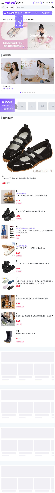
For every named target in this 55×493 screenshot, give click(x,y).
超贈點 (46, 13)
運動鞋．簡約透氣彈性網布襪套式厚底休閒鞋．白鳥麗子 (34, 316)
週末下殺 (21, 21)
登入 (37, 3)
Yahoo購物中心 (14, 2)
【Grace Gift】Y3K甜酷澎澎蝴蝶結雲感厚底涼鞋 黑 (33, 263)
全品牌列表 (7, 109)
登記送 (19, 13)
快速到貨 (19, 17)
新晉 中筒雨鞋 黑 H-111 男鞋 (25, 333)
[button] (23, 47)
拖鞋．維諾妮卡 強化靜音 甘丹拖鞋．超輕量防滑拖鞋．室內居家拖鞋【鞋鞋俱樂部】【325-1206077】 (34, 282)
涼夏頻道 (16, 21)
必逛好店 (19, 21)
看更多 (21, 25)
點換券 (16, 13)
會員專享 (17, 26)
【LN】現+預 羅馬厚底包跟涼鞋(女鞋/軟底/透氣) (32, 196)
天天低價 (21, 17)
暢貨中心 (16, 17)
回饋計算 (21, 13)
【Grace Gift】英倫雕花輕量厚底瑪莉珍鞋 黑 (30, 211)
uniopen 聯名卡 (32, 13)
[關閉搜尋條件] (15, 7)
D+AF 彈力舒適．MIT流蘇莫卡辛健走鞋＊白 (30, 248)
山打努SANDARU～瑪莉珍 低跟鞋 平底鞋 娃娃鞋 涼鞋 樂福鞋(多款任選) (34, 232)
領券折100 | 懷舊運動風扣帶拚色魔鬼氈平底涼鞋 (32, 298)
